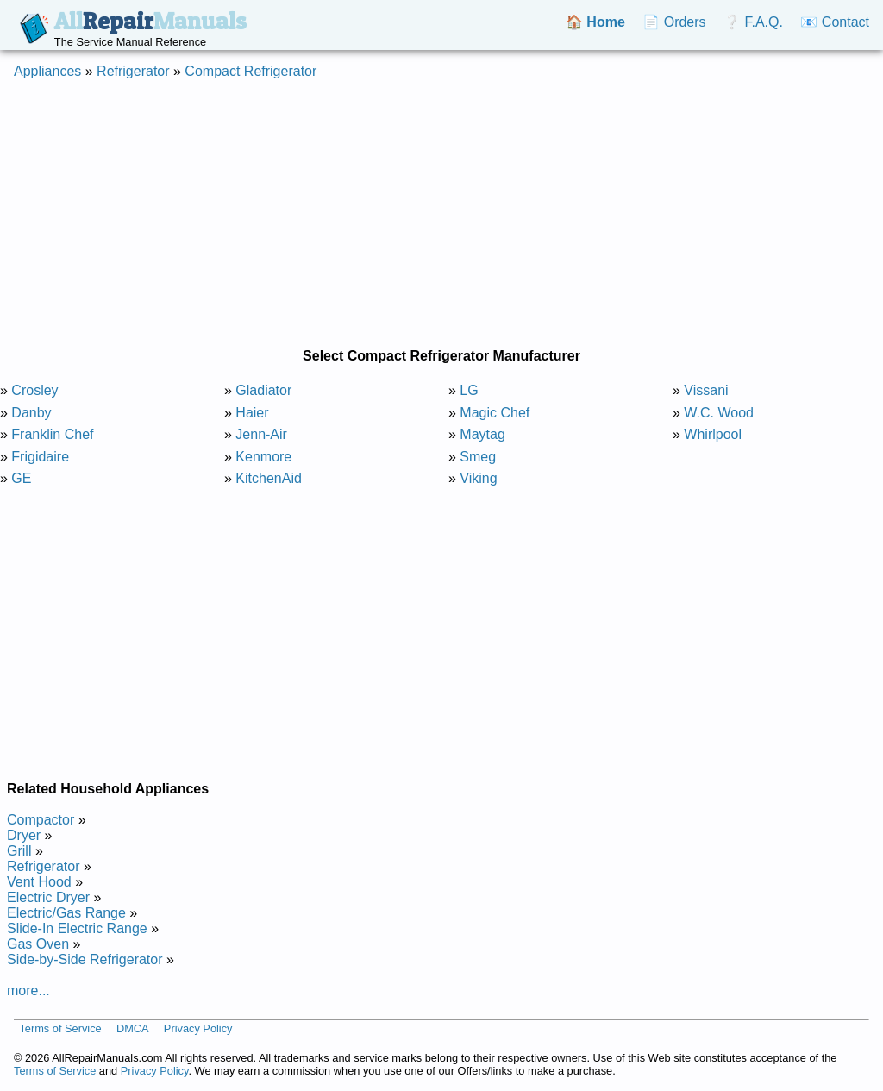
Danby (31, 412)
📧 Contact (834, 22)
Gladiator (263, 390)
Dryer (24, 835)
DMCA (132, 1028)
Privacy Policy (198, 1028)
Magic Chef (494, 412)
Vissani (706, 390)
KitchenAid (268, 478)
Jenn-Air (261, 434)
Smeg (478, 456)
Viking (478, 478)
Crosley (34, 390)
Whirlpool (713, 434)
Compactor (40, 819)
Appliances (47, 71)
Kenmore (263, 456)
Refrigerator (133, 71)
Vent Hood (39, 882)
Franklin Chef (52, 434)
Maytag (482, 434)
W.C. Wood (719, 412)
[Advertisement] (441, 214)
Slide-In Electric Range (77, 928)
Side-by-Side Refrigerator (85, 959)
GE (21, 478)
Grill (19, 850)
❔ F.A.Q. (753, 22)
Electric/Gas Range (66, 913)
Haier (251, 412)
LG (469, 390)
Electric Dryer (48, 897)
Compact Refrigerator (250, 71)
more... (28, 990)
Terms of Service (60, 1028)
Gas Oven (38, 944)
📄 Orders (673, 22)
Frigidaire (40, 456)
